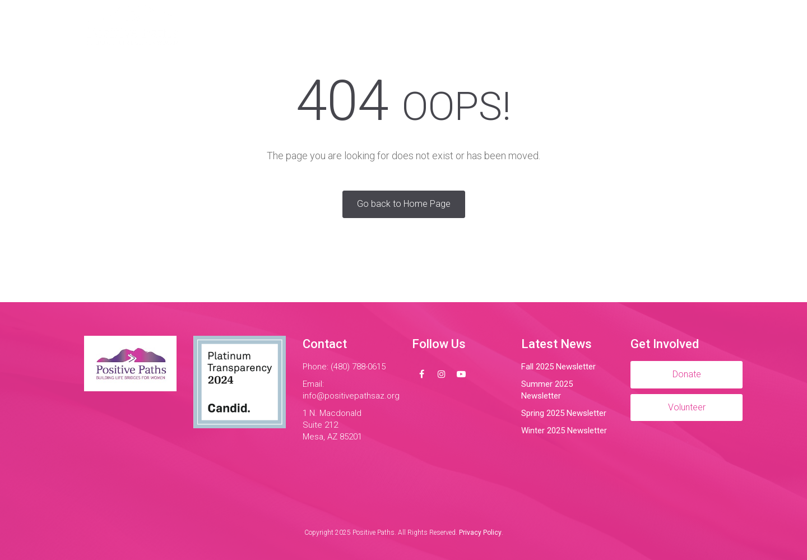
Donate (695, 25)
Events (507, 25)
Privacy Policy (480, 532)
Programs (391, 25)
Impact (453, 25)
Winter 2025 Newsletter (564, 430)
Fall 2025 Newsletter (558, 367)
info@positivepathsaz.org (351, 396)
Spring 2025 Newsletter (563, 413)
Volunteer (631, 25)
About (331, 25)
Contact (565, 25)
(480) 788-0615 (358, 367)
